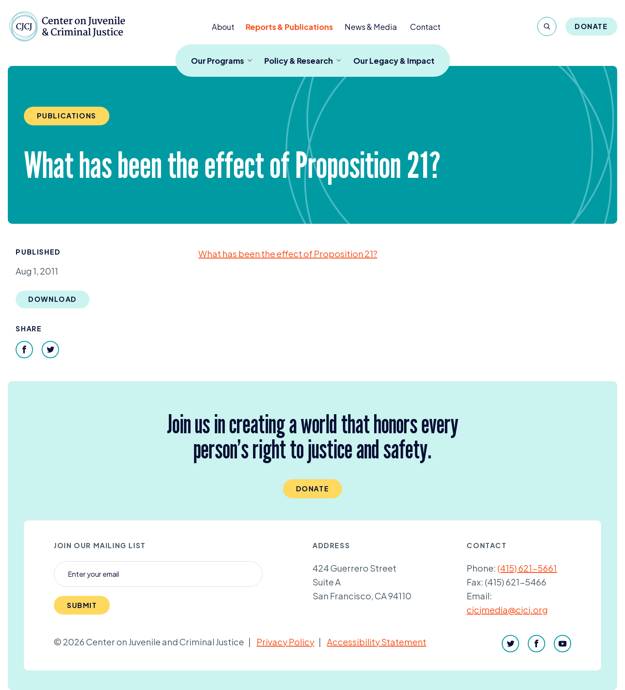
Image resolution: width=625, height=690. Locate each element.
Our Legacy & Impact (393, 60)
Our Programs (221, 60)
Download (52, 299)
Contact (425, 27)
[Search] (546, 26)
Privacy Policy (285, 641)
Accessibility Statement (376, 641)
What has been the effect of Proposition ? (287, 253)
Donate (591, 26)
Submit (82, 605)
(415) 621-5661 (527, 567)
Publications (66, 115)
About (223, 27)
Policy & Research (302, 60)
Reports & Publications (289, 27)
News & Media (371, 27)
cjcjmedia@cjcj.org (507, 609)
